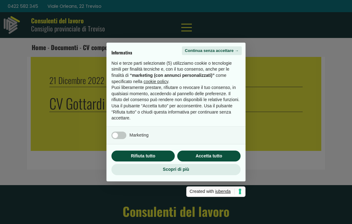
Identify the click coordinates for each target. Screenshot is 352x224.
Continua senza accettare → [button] (212, 50)
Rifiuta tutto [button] (143, 155)
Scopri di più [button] (176, 169)
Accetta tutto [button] (209, 155)
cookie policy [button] (156, 81)
